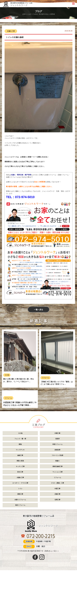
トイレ (20, 527)
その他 (7, 375)
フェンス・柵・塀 (20, 477)
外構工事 (57, 471)
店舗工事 (57, 532)
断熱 (20, 482)
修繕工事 (20, 493)
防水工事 (20, 510)
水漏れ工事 (11, 31)
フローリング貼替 (57, 493)
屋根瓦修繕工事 (57, 504)
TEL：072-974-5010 (20, 197)
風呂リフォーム (20, 543)
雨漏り (57, 499)
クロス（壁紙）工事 (57, 521)
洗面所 (57, 477)
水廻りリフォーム (20, 538)
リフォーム (45, 378)
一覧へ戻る (38, 310)
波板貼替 (57, 488)
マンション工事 (57, 510)
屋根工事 (20, 532)
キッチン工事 (20, 504)
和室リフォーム (57, 482)
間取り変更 (20, 499)
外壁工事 (57, 527)
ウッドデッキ (20, 488)
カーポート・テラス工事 (20, 521)
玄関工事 (57, 538)
